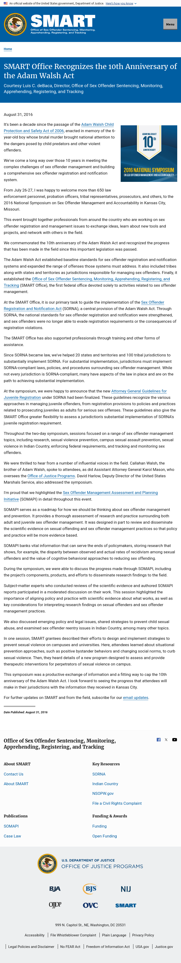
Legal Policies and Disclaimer (31, 947)
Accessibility (35, 935)
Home (8, 49)
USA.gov (142, 947)
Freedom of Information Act (108, 947)
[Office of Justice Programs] (15, 24)
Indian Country (105, 783)
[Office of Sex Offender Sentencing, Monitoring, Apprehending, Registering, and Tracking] (125, 904)
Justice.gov (164, 947)
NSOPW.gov (103, 793)
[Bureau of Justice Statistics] (90, 892)
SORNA (98, 774)
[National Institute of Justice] (126, 887)
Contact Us (13, 774)
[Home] (63, 24)
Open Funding (104, 836)
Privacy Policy (143, 935)
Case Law (12, 836)
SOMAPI (11, 826)
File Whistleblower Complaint (73, 935)
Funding (99, 826)
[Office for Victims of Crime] (90, 905)
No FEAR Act (70, 947)
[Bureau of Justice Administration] (55, 886)
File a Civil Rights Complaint (117, 803)
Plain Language (114, 935)
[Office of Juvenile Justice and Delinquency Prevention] (55, 906)
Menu (170, 24)
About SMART (16, 783)
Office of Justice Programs (51, 475)
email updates (135, 697)
